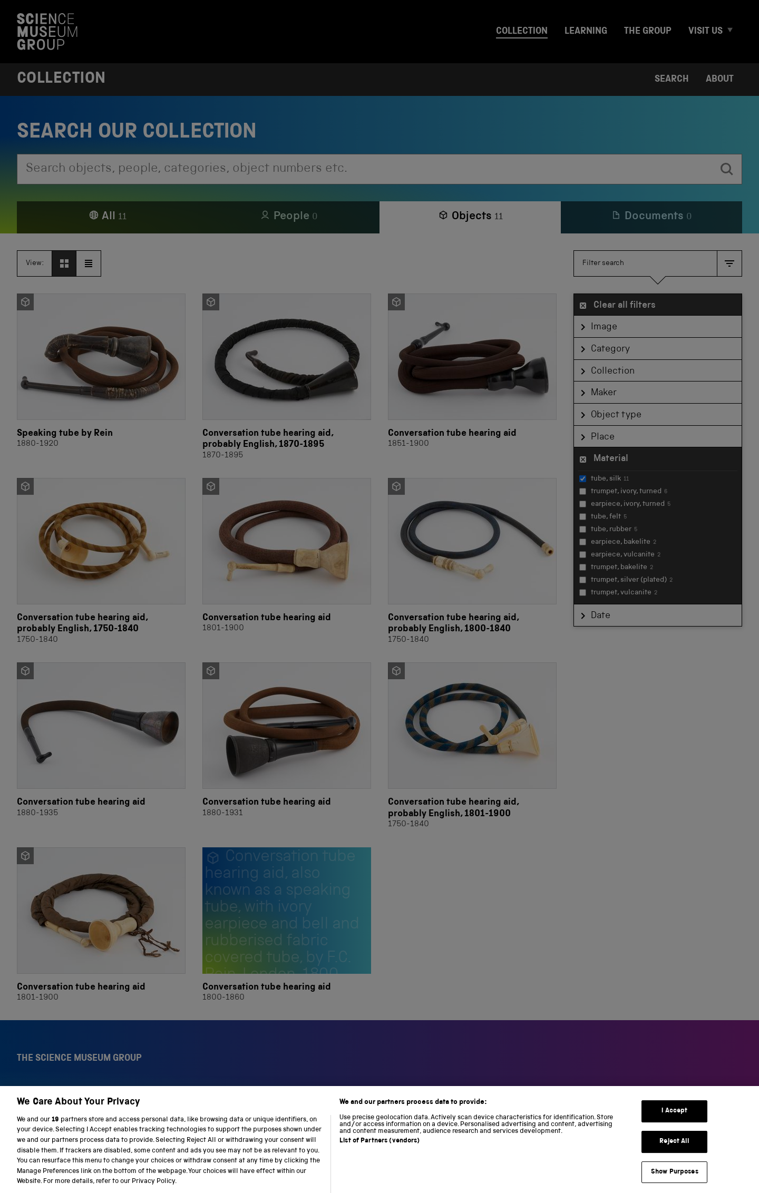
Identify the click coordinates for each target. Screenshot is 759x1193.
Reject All (674, 1153)
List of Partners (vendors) (379, 1153)
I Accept (674, 1123)
